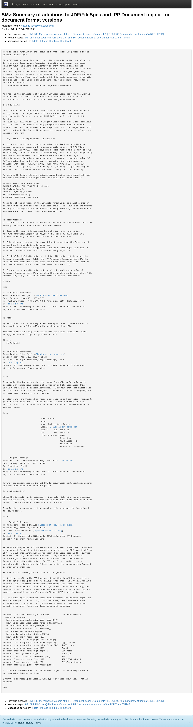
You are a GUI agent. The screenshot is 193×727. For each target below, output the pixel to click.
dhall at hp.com (64, 460)
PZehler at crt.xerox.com (50, 354)
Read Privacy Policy (29, 722)
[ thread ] (45, 41)
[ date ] (36, 41)
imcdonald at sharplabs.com (51, 295)
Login (16, 4)
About (35, 4)
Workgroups (63, 4)
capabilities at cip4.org (48, 530)
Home (25, 4)
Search (76, 4)
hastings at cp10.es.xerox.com (37, 25)
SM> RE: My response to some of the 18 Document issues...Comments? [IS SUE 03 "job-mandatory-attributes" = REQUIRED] (96, 34)
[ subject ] (55, 41)
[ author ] (66, 41)
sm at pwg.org (15, 304)
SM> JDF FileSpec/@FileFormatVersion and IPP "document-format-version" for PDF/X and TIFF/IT (77, 37)
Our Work (47, 4)
